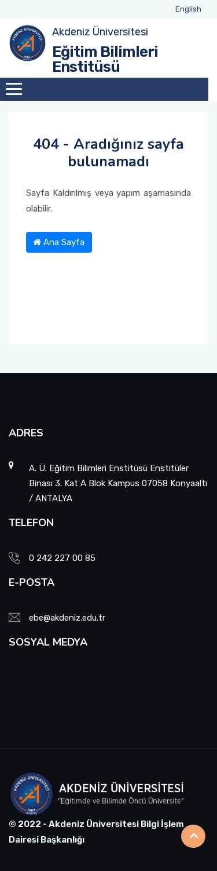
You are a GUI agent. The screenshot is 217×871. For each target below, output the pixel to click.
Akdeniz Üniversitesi (100, 31)
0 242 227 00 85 (62, 558)
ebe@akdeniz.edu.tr (67, 618)
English (188, 9)
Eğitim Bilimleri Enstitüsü (105, 59)
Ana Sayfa (58, 242)
